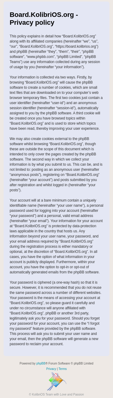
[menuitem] (51, 369)
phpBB (41, 363)
